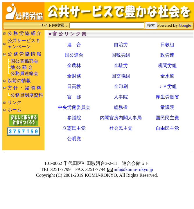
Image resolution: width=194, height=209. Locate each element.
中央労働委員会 (74, 107)
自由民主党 (167, 128)
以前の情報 (19, 80)
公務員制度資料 (26, 95)
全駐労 (121, 65)
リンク (14, 102)
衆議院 (167, 107)
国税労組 (121, 55)
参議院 (74, 117)
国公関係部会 (24, 61)
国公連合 (74, 55)
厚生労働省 (167, 96)
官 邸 (74, 96)
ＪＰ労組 (167, 86)
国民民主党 (167, 117)
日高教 (74, 86)
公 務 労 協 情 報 (24, 53)
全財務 (74, 75)
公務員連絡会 (24, 73)
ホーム (14, 109)
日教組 (167, 44)
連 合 (74, 44)
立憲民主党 (74, 128)
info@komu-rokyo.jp (130, 169)
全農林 (74, 65)
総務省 (121, 107)
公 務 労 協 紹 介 (24, 33)
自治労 (121, 44)
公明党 (74, 138)
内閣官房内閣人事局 (121, 117)
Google (185, 25)
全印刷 (121, 86)
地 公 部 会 (21, 67)
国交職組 (121, 75)
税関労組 (167, 65)
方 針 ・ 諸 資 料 (24, 87)
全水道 (167, 75)
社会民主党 (120, 128)
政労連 (167, 55)
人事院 (121, 96)
